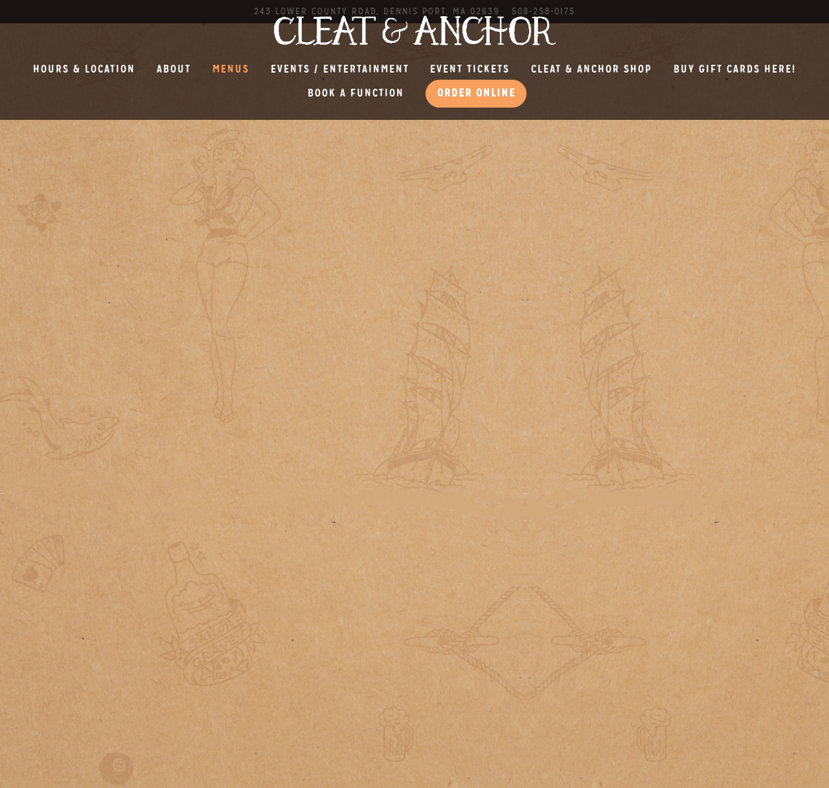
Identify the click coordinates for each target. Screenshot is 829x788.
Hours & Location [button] (84, 69)
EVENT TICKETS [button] (470, 69)
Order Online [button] (476, 93)
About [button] (174, 69)
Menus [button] (230, 69)
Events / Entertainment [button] (340, 69)
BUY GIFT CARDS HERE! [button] (735, 69)
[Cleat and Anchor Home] (414, 29)
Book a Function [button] (356, 93)
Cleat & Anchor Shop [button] (591, 69)
